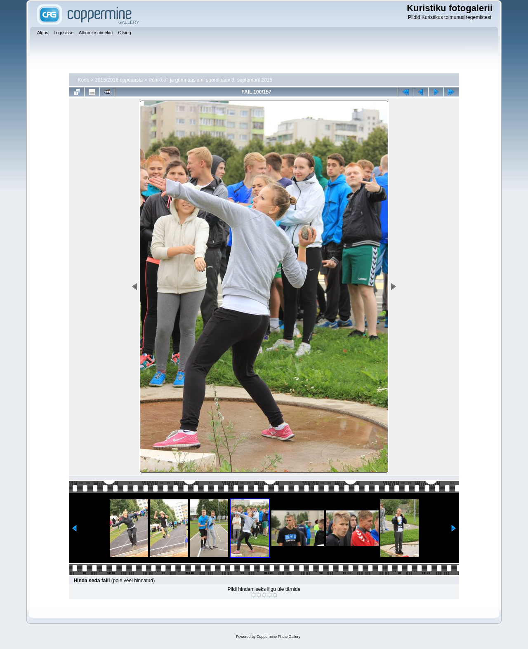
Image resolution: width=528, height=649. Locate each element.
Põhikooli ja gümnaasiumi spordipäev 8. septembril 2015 (210, 80)
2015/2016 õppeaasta (119, 80)
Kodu (83, 80)
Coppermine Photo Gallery (278, 637)
